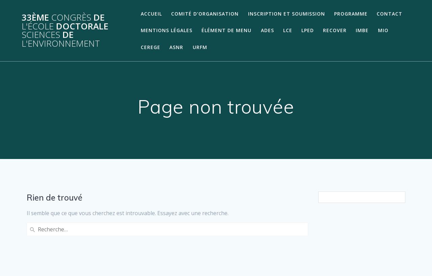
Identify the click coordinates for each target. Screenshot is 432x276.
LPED (307, 30)
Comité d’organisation (205, 13)
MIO (383, 30)
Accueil (151, 13)
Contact (389, 13)
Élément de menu (226, 30)
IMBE (362, 30)
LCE (287, 30)
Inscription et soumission (286, 13)
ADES (267, 30)
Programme (351, 13)
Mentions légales (166, 30)
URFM (200, 47)
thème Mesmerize (349, 258)
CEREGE (150, 47)
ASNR (176, 47)
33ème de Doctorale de (65, 30)
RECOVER (335, 30)
